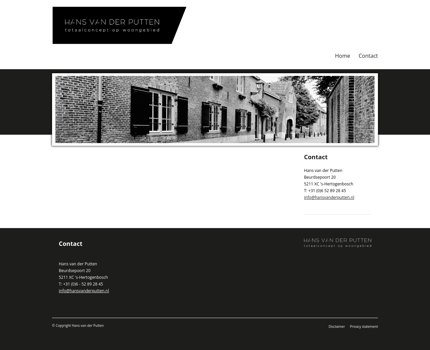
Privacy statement (364, 326)
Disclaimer (337, 326)
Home (342, 55)
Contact (368, 55)
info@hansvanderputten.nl (329, 197)
